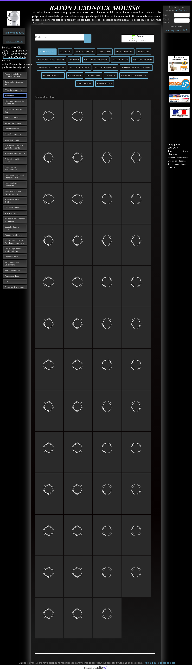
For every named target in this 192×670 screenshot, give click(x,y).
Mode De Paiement (12, 270)
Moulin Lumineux (12, 117)
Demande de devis (14, 32)
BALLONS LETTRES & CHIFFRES (136, 67)
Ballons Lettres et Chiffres (12, 200)
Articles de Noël (11, 213)
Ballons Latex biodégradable (11, 168)
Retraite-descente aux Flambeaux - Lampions (14, 241)
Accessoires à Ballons (13, 235)
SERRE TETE (143, 51)
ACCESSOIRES (93, 75)
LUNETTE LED (105, 51)
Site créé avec (96, 668)
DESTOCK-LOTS (104, 83)
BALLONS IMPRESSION (105, 67)
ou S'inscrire (181, 9)
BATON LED (65, 51)
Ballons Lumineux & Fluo (15, 153)
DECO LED (74, 59)
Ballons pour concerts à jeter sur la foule (14, 176)
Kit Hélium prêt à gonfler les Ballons (15, 219)
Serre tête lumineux (13, 134)
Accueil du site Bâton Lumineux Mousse (13, 75)
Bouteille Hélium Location (12, 228)
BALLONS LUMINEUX (142, 59)
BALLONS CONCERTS (80, 67)
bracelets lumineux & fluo (13, 110)
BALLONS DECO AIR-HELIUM (51, 67)
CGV (6, 281)
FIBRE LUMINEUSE (124, 51)
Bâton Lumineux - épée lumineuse (14, 102)
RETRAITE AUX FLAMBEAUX (133, 75)
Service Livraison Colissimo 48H (12, 263)
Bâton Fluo (9, 95)
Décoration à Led (12, 140)
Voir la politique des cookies (159, 662)
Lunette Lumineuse (13, 123)
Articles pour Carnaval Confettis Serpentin (14, 146)
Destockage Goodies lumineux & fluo (13, 249)
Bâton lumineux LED (13, 90)
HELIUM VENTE (74, 75)
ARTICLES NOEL (84, 83)
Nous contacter (14, 41)
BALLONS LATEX (120, 59)
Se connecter (176, 26)
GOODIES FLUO (47, 51)
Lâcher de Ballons (12, 207)
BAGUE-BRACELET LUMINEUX (51, 59)
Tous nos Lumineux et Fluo (14, 83)
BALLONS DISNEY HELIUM (96, 59)
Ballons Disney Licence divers (14, 160)
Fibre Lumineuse (12, 128)
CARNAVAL (111, 75)
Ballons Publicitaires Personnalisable (13, 192)
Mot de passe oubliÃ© (176, 30)
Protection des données (14, 287)
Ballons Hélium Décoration (11, 184)
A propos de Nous (12, 276)
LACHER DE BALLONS (53, 75)
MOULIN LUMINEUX (84, 51)
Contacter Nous (11, 256)
